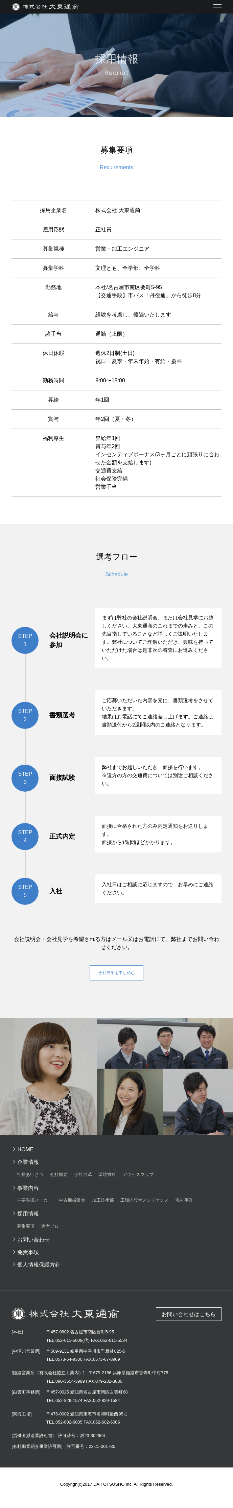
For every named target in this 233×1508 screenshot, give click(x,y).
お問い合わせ (33, 1246)
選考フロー (52, 1232)
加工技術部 (103, 1206)
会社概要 (59, 1180)
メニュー (217, 7)
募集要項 (25, 1232)
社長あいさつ (30, 1180)
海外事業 (184, 1206)
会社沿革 (83, 1180)
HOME (25, 1156)
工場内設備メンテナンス (144, 1206)
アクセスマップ (138, 1180)
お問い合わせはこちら (189, 1321)
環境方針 (107, 1180)
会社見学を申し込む (116, 977)
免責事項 (28, 1258)
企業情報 (28, 1168)
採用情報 (28, 1220)
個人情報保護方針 (39, 1271)
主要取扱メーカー (34, 1206)
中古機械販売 (72, 1206)
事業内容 (28, 1194)
